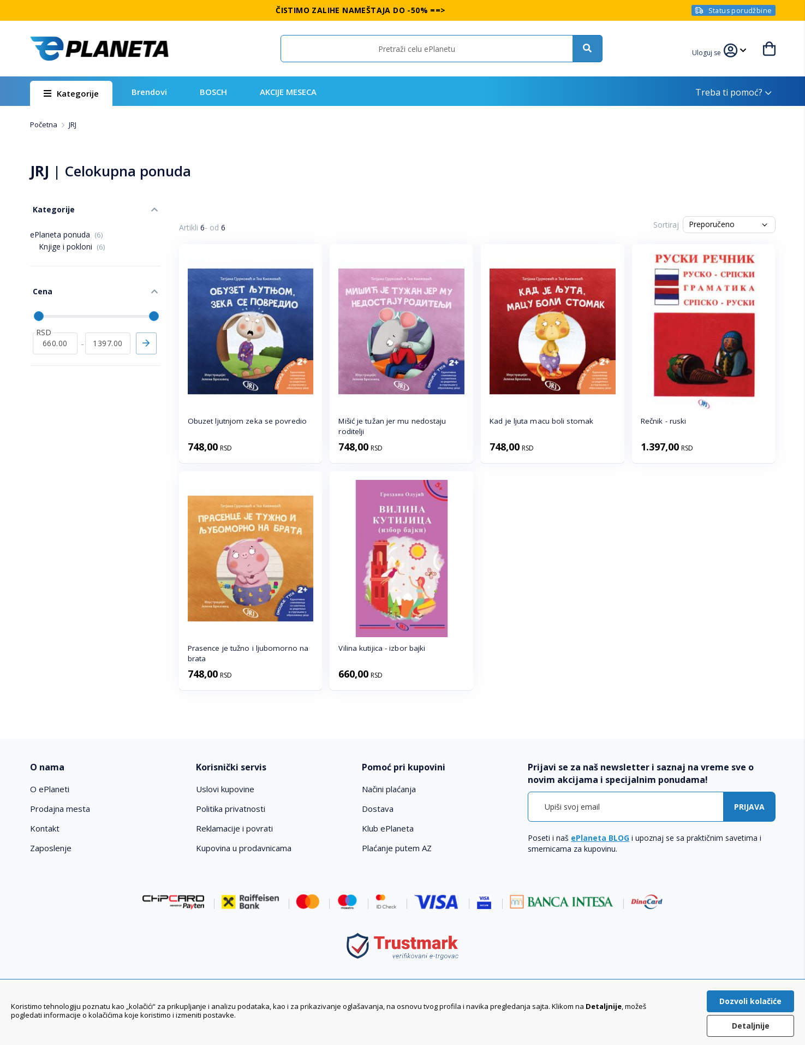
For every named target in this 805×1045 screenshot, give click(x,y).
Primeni (146, 334)
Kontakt (44, 828)
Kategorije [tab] (50, 206)
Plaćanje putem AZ (397, 847)
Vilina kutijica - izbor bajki (381, 648)
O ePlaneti (49, 788)
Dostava (377, 808)
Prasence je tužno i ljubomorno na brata (248, 653)
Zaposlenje (50, 847)
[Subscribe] (749, 807)
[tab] (105, 767)
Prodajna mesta (60, 808)
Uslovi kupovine (225, 788)
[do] (107, 334)
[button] (708, 51)
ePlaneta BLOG (600, 838)
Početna (44, 124)
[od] (55, 334)
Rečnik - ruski (663, 421)
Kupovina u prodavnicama (243, 847)
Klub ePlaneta (388, 828)
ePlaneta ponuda (66, 230)
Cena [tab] (40, 284)
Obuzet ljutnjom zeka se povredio (247, 421)
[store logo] (99, 49)
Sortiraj (666, 224)
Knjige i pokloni (72, 242)
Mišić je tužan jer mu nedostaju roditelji (392, 426)
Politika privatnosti (230, 808)
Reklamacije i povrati (234, 828)
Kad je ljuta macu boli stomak (541, 421)
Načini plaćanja (389, 788)
